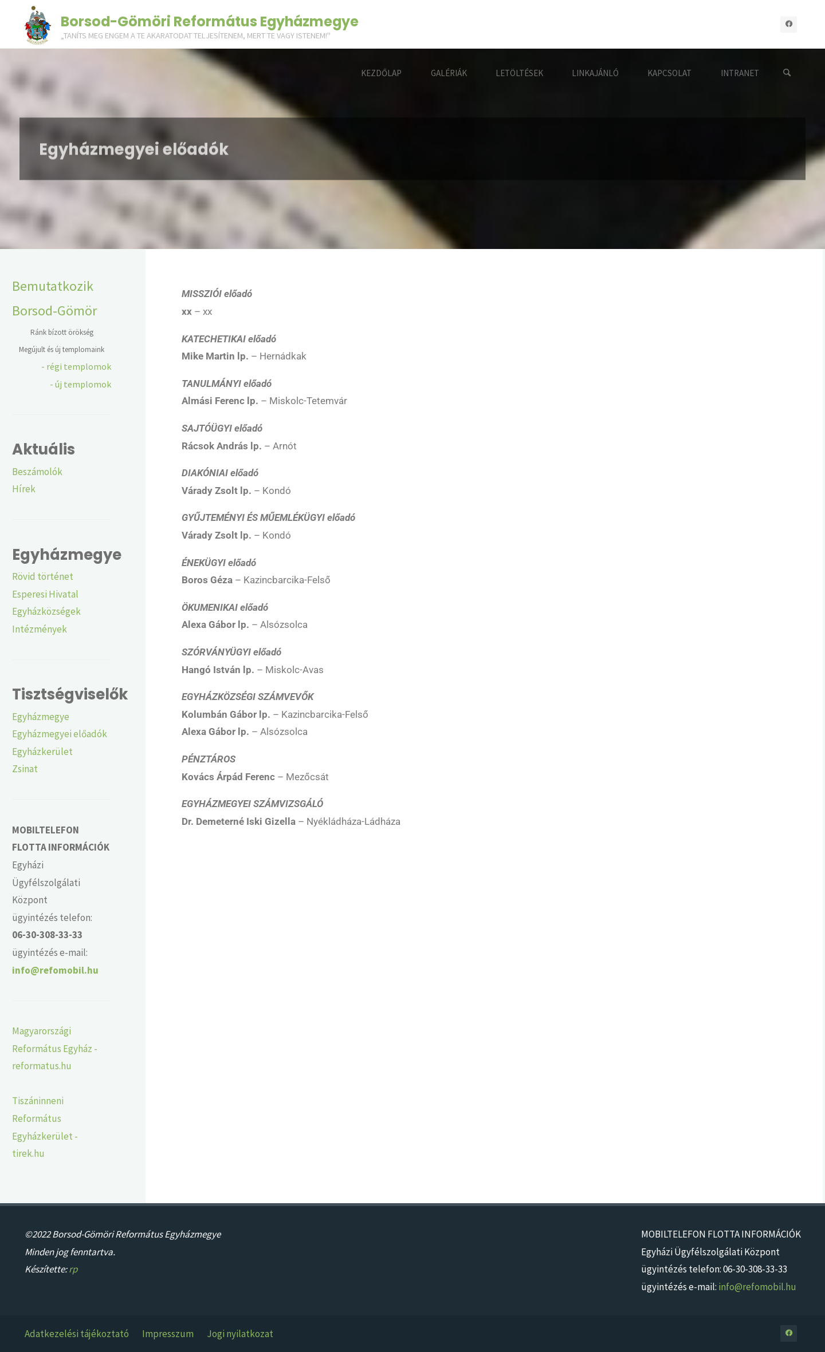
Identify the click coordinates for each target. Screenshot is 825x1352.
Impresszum (168, 1333)
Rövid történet (42, 576)
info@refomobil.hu (757, 1286)
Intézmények (39, 629)
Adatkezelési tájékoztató (77, 1333)
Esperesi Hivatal (45, 594)
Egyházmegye (40, 716)
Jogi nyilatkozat (240, 1333)
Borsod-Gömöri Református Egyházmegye (210, 20)
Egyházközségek (46, 611)
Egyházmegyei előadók (59, 734)
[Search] (787, 73)
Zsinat (25, 768)
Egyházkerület (42, 751)
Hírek (24, 489)
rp (73, 1269)
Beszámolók (37, 471)
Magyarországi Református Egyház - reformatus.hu (54, 1048)
